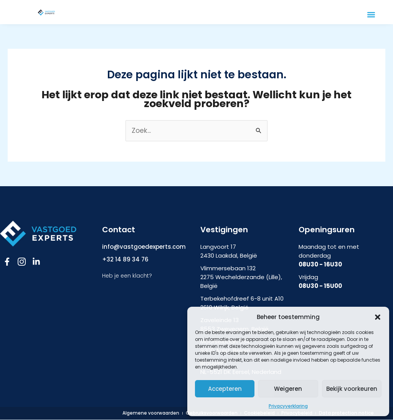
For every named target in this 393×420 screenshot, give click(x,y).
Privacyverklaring (288, 406)
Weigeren (288, 389)
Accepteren (225, 389)
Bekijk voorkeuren (351, 389)
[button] (377, 317)
